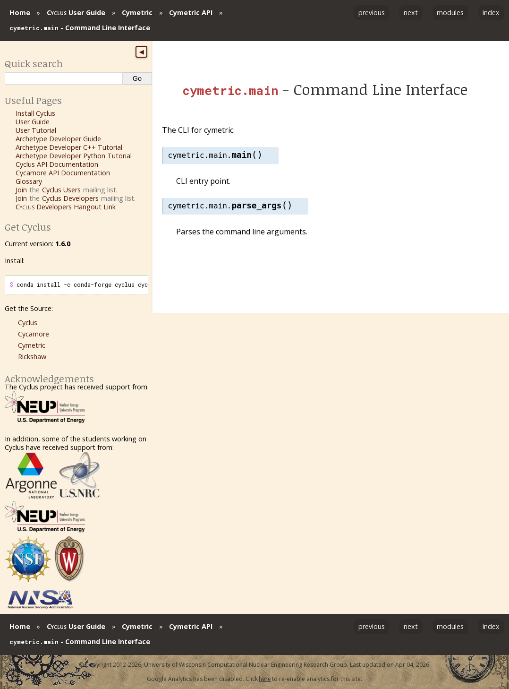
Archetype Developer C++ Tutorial (69, 147)
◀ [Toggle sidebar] (141, 52)
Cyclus (27, 322)
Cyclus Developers (70, 198)
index (491, 12)
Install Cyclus (35, 113)
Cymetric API (190, 12)
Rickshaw (32, 356)
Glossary (29, 181)
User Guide (76, 12)
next (411, 12)
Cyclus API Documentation (57, 164)
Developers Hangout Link (66, 206)
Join (21, 189)
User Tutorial (36, 130)
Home (19, 12)
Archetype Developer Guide (58, 138)
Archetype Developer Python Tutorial (74, 155)
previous (371, 12)
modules (450, 12)
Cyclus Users (61, 189)
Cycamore (33, 333)
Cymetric (137, 12)
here (265, 679)
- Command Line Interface (79, 27)
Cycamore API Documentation (63, 172)
